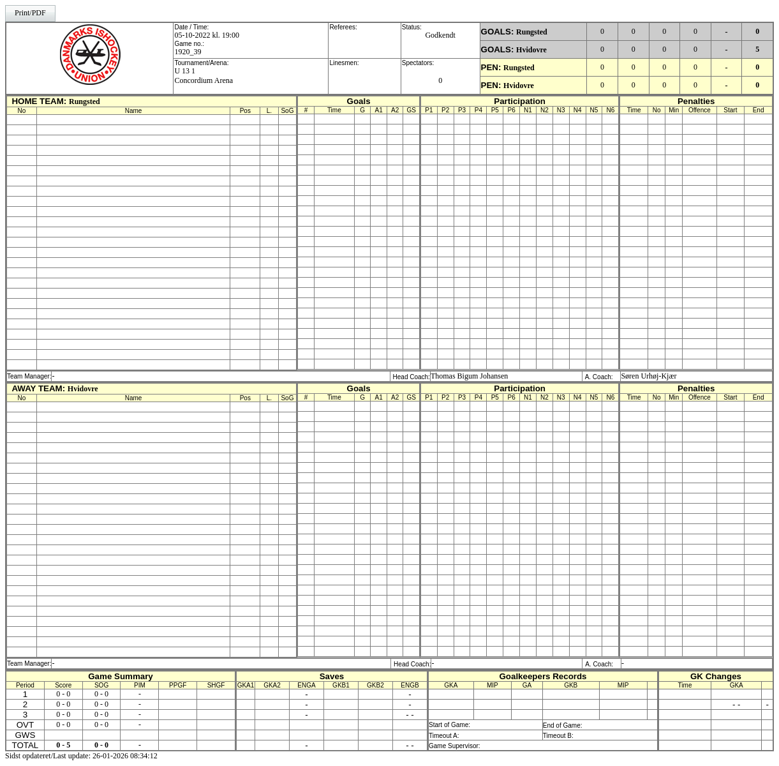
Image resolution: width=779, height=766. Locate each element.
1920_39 (187, 51)
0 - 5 (63, 744)
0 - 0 (63, 693)
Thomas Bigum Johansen (469, 376)
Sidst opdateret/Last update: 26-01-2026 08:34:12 (81, 755)
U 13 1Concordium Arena (203, 75)
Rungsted (531, 31)
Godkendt (440, 35)
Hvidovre (531, 49)
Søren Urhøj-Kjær (648, 376)
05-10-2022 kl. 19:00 (206, 35)
